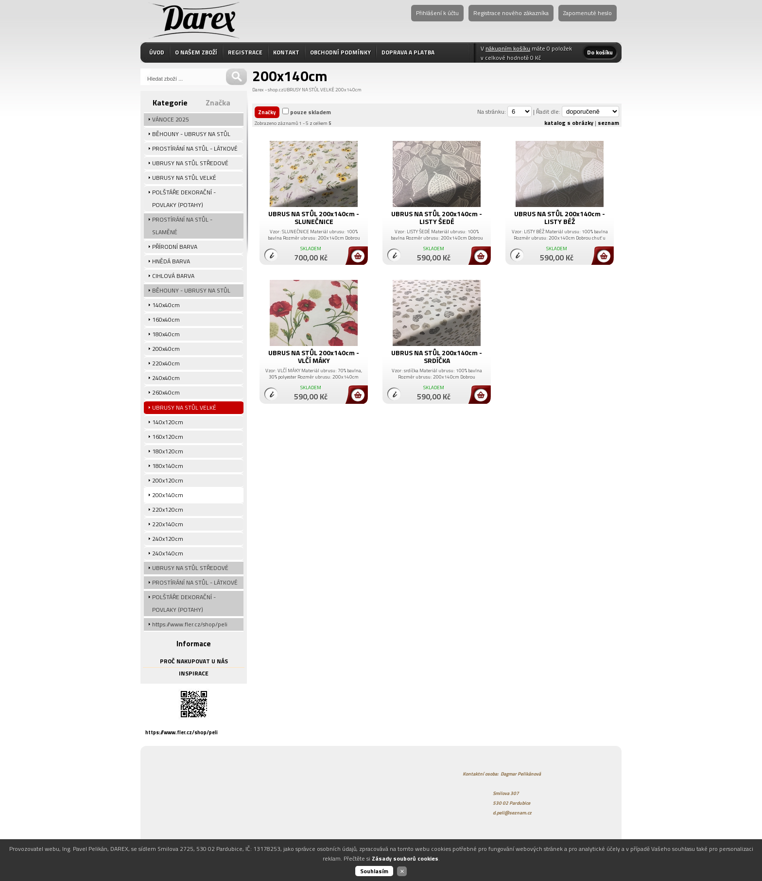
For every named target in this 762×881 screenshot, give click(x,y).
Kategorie (170, 102)
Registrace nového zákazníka (511, 12)
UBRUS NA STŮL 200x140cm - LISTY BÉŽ (559, 217)
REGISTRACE (245, 52)
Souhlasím (374, 871)
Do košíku (600, 52)
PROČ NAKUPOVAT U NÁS (194, 661)
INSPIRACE (193, 673)
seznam (608, 122)
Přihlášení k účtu (437, 12)
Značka (218, 102)
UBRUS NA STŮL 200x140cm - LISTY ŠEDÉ (436, 217)
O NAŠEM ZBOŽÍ (196, 52)
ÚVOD (156, 52)
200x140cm (348, 89)
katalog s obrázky (568, 122)
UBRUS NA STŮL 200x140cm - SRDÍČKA (436, 356)
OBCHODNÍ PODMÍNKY (340, 52)
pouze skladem (310, 112)
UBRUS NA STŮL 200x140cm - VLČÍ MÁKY (313, 356)
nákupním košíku (507, 48)
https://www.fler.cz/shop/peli (181, 732)
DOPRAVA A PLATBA (407, 52)
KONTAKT (286, 52)
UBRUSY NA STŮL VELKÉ (308, 89)
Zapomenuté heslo (587, 12)
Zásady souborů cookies (405, 858)
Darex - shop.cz (267, 89)
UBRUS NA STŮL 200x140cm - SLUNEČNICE (313, 217)
